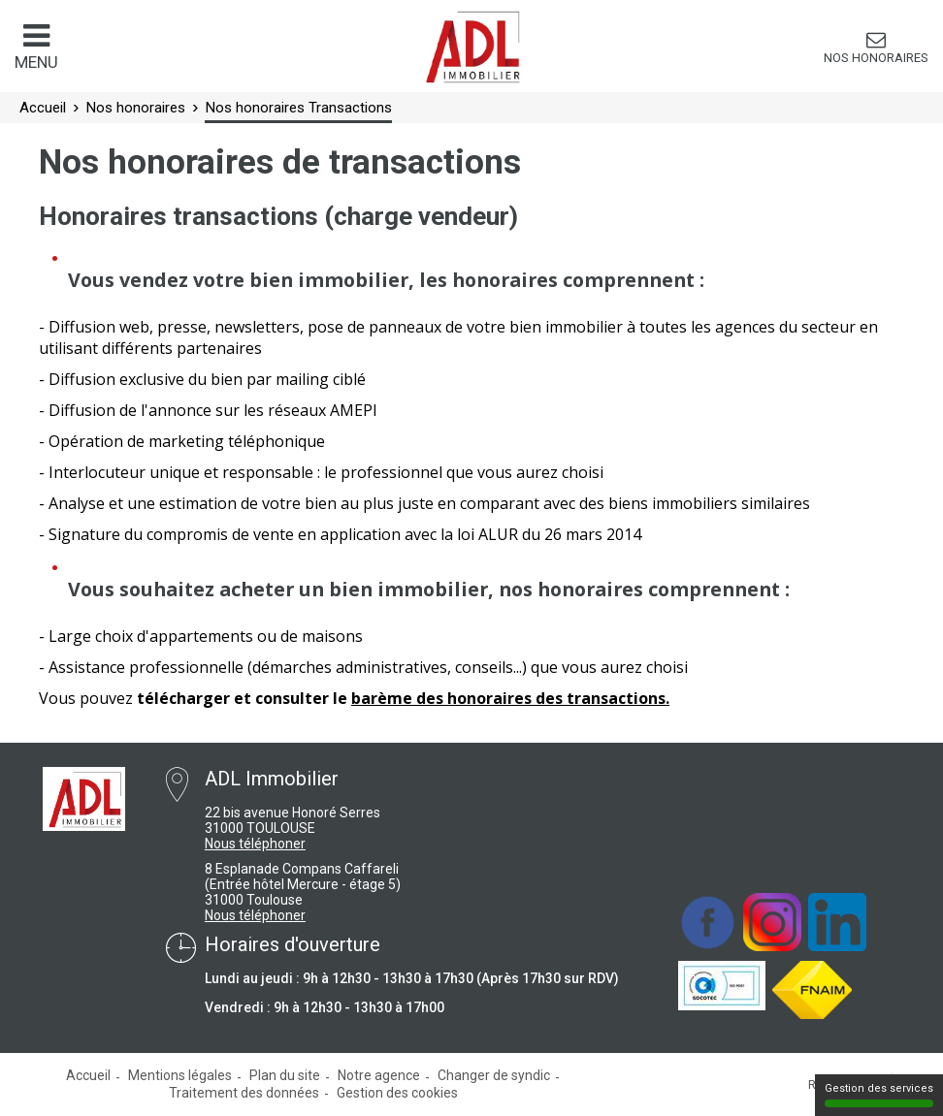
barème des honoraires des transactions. (510, 698)
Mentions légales (180, 1075)
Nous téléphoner (255, 843)
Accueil (88, 1075)
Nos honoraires (876, 57)
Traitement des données (244, 1092)
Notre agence (379, 1075)
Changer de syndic (494, 1075)
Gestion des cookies (397, 1092)
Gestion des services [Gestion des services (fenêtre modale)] (879, 1094)
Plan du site (284, 1075)
